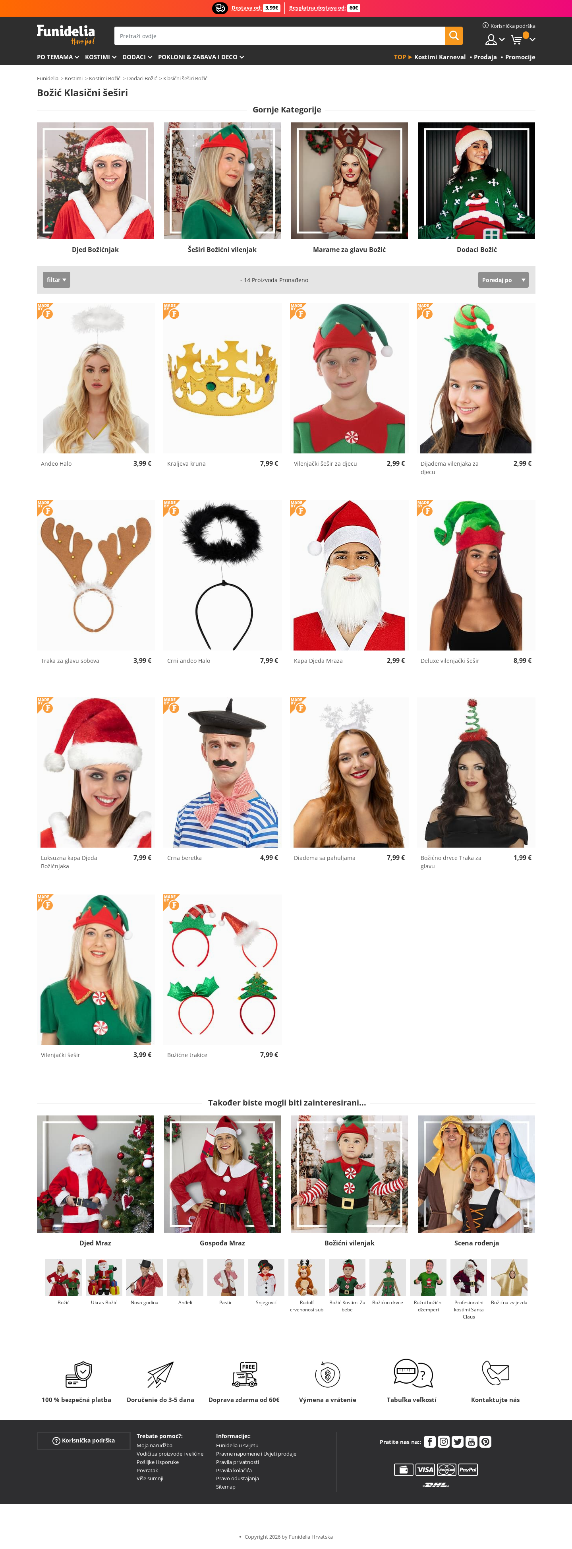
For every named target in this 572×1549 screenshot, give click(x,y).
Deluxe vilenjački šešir (450, 660)
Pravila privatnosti (237, 1462)
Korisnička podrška (83, 1441)
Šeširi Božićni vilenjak (222, 249)
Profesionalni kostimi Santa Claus (468, 1309)
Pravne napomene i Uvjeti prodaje (256, 1453)
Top (400, 57)
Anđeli (185, 1302)
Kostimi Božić (104, 78)
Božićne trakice (187, 1055)
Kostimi (97, 57)
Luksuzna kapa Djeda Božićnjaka (69, 862)
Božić (64, 1302)
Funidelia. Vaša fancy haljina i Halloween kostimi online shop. (66, 35)
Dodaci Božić (142, 78)
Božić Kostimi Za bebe (347, 1306)
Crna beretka (184, 858)
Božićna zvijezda (509, 1302)
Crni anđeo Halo (188, 660)
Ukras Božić (104, 1302)
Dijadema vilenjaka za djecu (450, 468)
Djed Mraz (95, 1243)
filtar (53, 279)
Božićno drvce (387, 1302)
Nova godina (144, 1302)
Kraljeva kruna (186, 463)
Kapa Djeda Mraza (318, 660)
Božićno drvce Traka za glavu (451, 862)
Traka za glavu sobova (70, 660)
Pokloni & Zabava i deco (198, 57)
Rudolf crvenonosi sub (306, 1306)
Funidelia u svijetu (237, 1445)
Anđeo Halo (56, 463)
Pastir (225, 1302)
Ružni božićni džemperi (428, 1306)
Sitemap (226, 1486)
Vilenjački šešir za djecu (325, 463)
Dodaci (134, 57)
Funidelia (47, 78)
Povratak (147, 1470)
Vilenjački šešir (60, 1055)
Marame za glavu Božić (349, 249)
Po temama (55, 57)
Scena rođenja (476, 1243)
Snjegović (265, 1302)
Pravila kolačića (234, 1470)
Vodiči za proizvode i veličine (170, 1453)
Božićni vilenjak (350, 1243)
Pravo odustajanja (237, 1478)
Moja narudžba (154, 1445)
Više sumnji (150, 1478)
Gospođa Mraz (222, 1243)
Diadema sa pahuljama (325, 858)
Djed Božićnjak (95, 249)
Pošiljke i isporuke (158, 1462)
